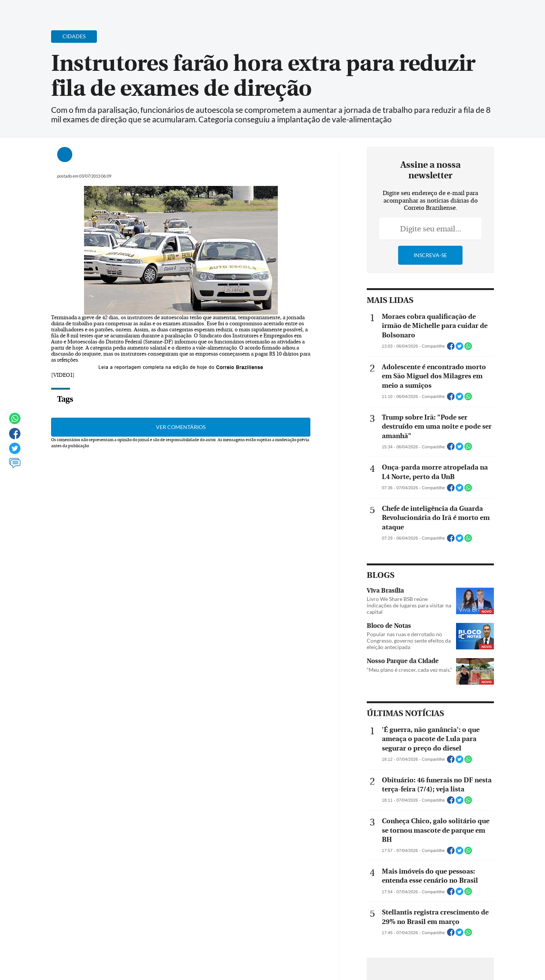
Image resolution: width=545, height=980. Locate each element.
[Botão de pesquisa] (65, 9)
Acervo (210, 10)
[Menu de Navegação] (42, 9)
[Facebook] (467, 13)
